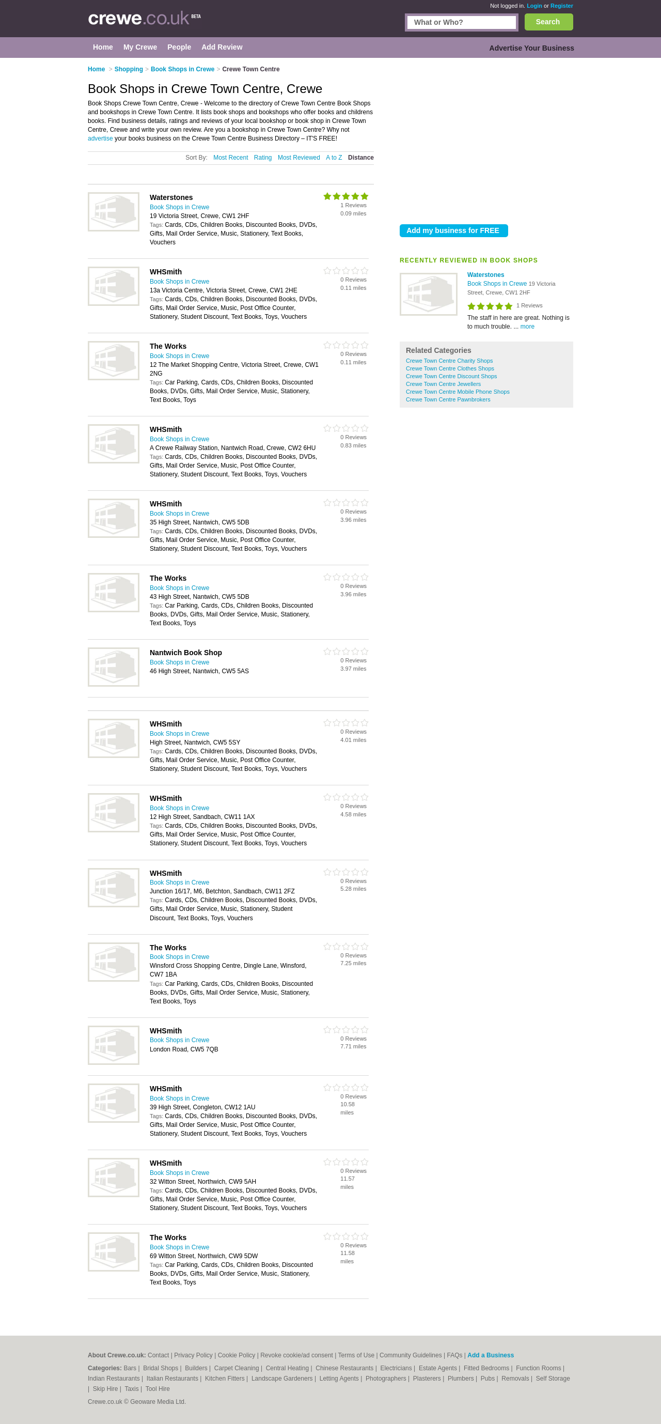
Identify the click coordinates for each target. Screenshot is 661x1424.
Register (561, 6)
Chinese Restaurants (345, 1368)
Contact (158, 1355)
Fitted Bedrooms (487, 1368)
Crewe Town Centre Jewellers (443, 384)
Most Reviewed (299, 157)
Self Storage (553, 1378)
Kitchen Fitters (225, 1378)
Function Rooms (539, 1368)
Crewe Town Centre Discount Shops (451, 376)
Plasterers (428, 1378)
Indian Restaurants (114, 1378)
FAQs (455, 1355)
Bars (130, 1368)
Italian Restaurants (173, 1378)
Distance (361, 157)
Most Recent (230, 157)
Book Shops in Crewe (498, 283)
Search (548, 22)
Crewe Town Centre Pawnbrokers (448, 399)
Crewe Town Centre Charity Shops (449, 361)
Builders (197, 1368)
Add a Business (490, 1355)
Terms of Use (356, 1355)
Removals (516, 1378)
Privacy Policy (193, 1355)
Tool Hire (158, 1388)
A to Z (334, 157)
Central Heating (288, 1368)
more (527, 326)
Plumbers (462, 1378)
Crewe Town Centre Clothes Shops (450, 368)
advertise (100, 138)
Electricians (397, 1368)
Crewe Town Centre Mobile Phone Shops (458, 392)
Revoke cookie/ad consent (296, 1355)
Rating (263, 157)
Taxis (132, 1388)
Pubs (489, 1378)
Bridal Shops (161, 1368)
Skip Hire (106, 1388)
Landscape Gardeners (282, 1378)
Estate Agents (439, 1368)
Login (534, 6)
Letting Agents (340, 1378)
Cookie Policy (237, 1355)
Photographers (387, 1378)
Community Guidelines (411, 1355)
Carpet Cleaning (237, 1368)
